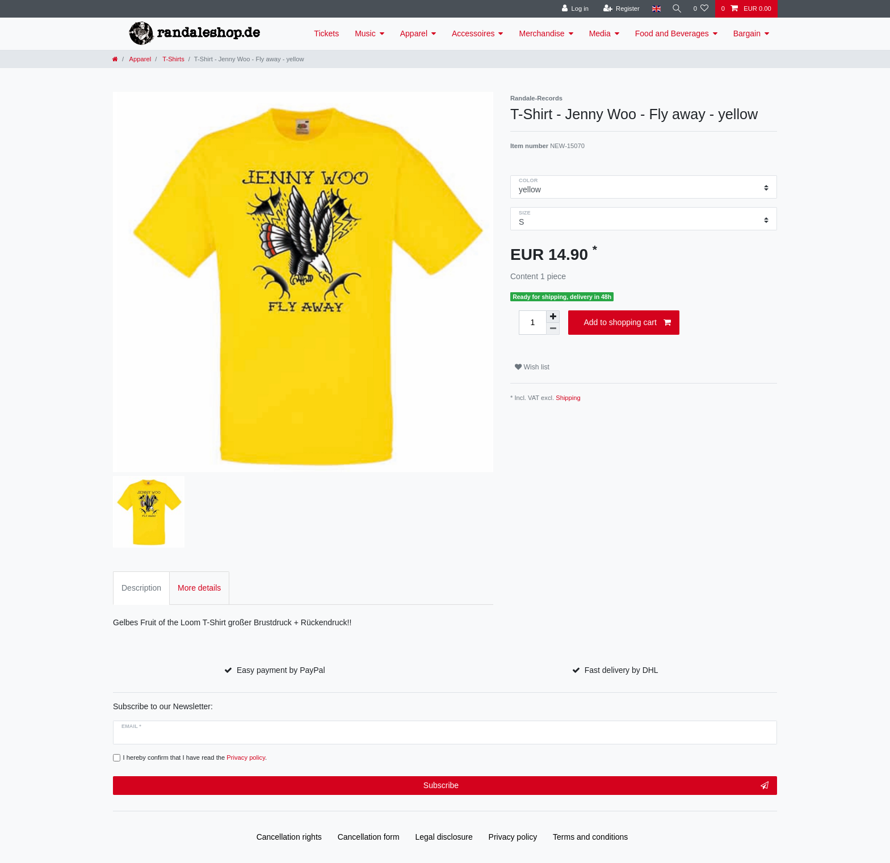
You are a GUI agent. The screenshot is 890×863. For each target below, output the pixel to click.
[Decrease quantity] (553, 329)
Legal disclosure (444, 836)
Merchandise (541, 33)
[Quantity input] (532, 322)
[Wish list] (701, 9)
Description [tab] (141, 587)
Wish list (532, 367)
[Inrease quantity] (553, 316)
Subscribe (596, 786)
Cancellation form (369, 836)
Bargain (747, 33)
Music (365, 33)
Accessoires (473, 33)
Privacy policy (513, 836)
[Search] (675, 9)
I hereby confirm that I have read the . (195, 757)
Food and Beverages (672, 33)
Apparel (413, 33)
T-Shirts (172, 59)
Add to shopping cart (627, 323)
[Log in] (572, 9)
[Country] (653, 9)
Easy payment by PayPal (281, 670)
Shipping (568, 397)
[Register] (618, 9)
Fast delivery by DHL (621, 670)
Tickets (326, 33)
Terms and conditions (590, 836)
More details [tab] (199, 587)
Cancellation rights (289, 836)
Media (600, 33)
